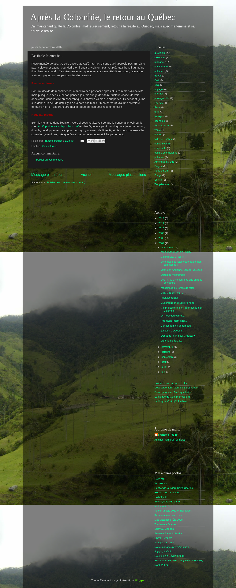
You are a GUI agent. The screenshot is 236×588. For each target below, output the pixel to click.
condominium (162, 143)
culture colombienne (166, 152)
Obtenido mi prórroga (173, 274)
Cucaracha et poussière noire (177, 302)
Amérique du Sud (164, 161)
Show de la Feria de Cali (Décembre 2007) (179, 560)
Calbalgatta (161, 497)
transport (160, 116)
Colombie (160, 57)
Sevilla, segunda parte (167, 501)
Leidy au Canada (164, 528)
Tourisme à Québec (166, 524)
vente (158, 130)
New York (160, 478)
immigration (161, 66)
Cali (44, 146)
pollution (159, 157)
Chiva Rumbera (163, 538)
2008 (161, 238)
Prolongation (162, 125)
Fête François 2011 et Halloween (173, 510)
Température (162, 184)
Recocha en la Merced (167, 492)
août (164, 361)
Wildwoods (161, 483)
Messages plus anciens (127, 175)
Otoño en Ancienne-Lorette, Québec (181, 269)
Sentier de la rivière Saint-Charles (174, 488)
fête (157, 111)
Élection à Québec (171, 330)
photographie (162, 98)
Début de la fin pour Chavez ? (178, 335)
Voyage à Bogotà (164, 542)
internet (52, 146)
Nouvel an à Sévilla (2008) (170, 555)
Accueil (86, 175)
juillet (165, 366)
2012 (161, 218)
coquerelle (160, 148)
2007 (161, 243)
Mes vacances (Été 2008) (169, 519)
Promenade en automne (168, 515)
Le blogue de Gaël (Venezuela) (172, 396)
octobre (166, 351)
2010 (161, 228)
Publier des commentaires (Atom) (66, 182)
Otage (158, 175)
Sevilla (158, 179)
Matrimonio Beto (164, 506)
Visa (157, 84)
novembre (168, 346)
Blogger (139, 580)
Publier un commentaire (49, 159)
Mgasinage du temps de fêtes (177, 287)
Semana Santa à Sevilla (168, 533)
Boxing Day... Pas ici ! (173, 256)
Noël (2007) (161, 565)
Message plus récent (47, 175)
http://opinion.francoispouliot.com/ (58, 126)
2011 (161, 223)
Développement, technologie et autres (176, 387)
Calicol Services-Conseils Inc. (171, 383)
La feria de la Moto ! (172, 340)
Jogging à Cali (163, 551)
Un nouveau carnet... (173, 315)
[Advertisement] (177, 198)
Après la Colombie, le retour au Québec (102, 17)
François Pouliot (168, 434)
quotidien (160, 52)
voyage (159, 89)
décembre (168, 247)
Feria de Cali (162, 170)
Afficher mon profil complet (170, 439)
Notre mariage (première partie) (172, 547)
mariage (159, 62)
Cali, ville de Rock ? (172, 292)
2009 (161, 233)
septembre (168, 357)
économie (160, 120)
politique (159, 71)
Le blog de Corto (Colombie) (171, 401)
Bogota (159, 166)
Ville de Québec (164, 139)
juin (164, 371)
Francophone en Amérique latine (173, 392)
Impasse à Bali (169, 297)
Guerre (159, 134)
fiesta (158, 107)
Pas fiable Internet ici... (174, 320)
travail (158, 75)
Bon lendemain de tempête (176, 325)
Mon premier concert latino (176, 251)
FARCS (159, 102)
